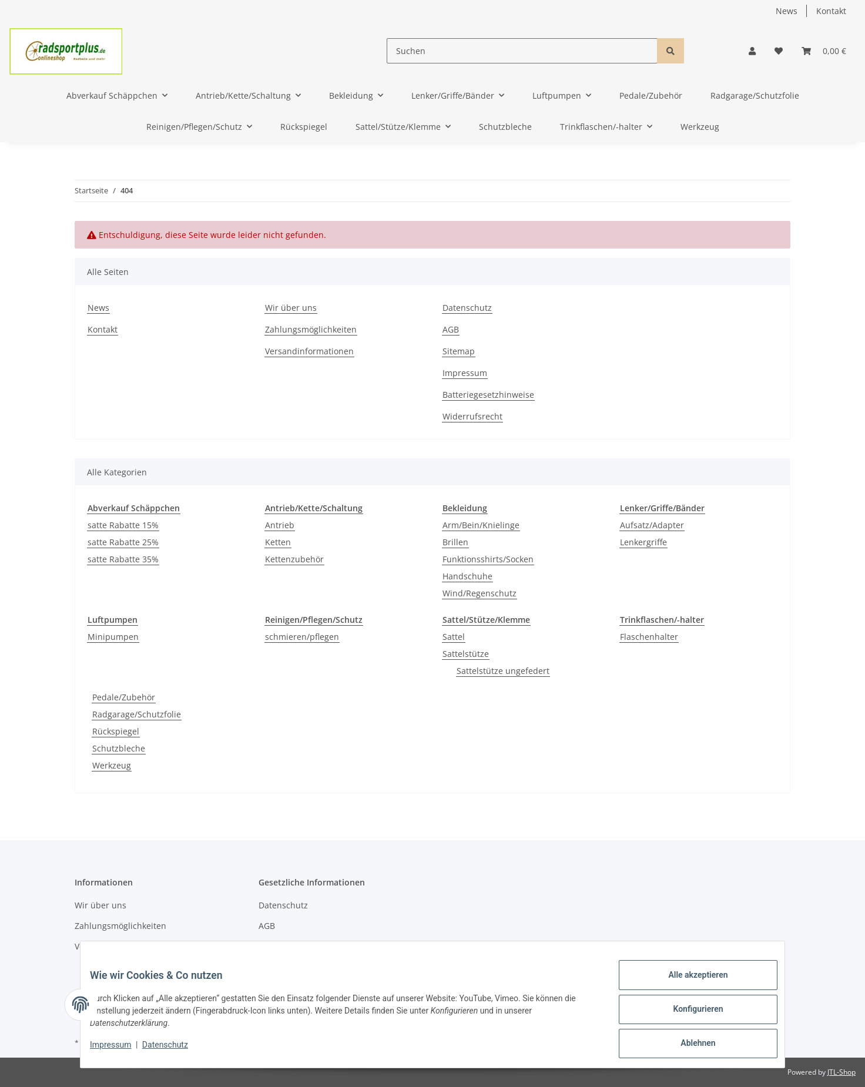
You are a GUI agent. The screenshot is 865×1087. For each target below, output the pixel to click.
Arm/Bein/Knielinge (480, 525)
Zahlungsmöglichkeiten (311, 329)
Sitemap (458, 351)
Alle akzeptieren (688, 984)
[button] (752, 51)
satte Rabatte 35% (123, 559)
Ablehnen (688, 1045)
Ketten (278, 542)
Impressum (464, 372)
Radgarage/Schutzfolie (136, 714)
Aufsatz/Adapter (652, 525)
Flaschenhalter (649, 636)
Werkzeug (111, 765)
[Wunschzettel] (778, 51)
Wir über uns (291, 307)
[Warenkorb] (824, 51)
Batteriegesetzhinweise (488, 394)
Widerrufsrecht (472, 416)
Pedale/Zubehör (123, 697)
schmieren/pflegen (302, 636)
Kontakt (831, 10)
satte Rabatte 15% (123, 525)
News (786, 10)
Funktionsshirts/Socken (488, 559)
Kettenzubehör (294, 559)
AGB (450, 329)
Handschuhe (467, 576)
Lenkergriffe (643, 542)
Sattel (453, 636)
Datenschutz (467, 307)
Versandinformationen (309, 351)
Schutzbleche (118, 748)
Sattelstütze (465, 653)
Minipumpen (113, 636)
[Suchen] (522, 50)
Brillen (455, 542)
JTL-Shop (841, 1072)
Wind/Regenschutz (479, 593)
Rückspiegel (115, 731)
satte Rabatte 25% (123, 542)
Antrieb (279, 525)
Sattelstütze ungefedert (503, 670)
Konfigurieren (688, 1014)
